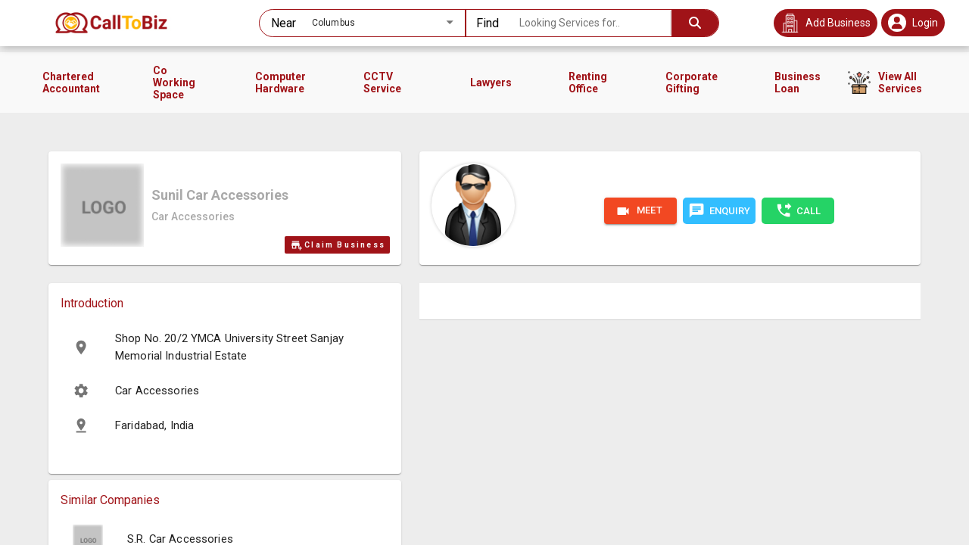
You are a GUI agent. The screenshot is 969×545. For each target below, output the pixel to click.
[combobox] (361, 23)
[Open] (450, 22)
